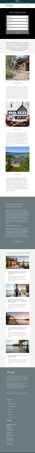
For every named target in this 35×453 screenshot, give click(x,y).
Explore (13, 47)
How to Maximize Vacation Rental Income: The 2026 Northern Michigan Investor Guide (17, 329)
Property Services (11, 406)
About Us (10, 414)
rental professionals (19, 139)
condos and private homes (14, 87)
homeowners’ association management (19, 135)
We (26, 48)
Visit (11, 47)
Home (9, 401)
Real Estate (10, 409)
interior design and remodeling (11, 136)
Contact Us (27, 2)
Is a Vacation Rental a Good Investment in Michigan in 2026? (17, 356)
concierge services (9, 231)
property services (22, 133)
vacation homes (13, 211)
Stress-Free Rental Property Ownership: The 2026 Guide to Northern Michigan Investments (17, 273)
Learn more (10, 188)
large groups (10, 89)
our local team (22, 232)
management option (10, 141)
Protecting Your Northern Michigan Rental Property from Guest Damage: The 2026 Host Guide (17, 301)
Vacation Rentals (11, 403)
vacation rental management (18, 134)
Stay (17, 47)
